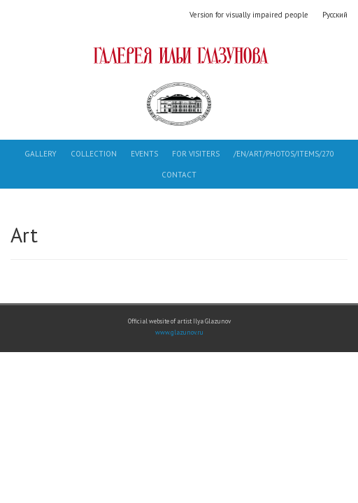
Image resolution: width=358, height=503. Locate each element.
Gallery (40, 154)
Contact (179, 175)
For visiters (196, 154)
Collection (94, 154)
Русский (335, 15)
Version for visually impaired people (248, 15)
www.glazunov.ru (179, 332)
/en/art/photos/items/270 (284, 154)
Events (144, 154)
